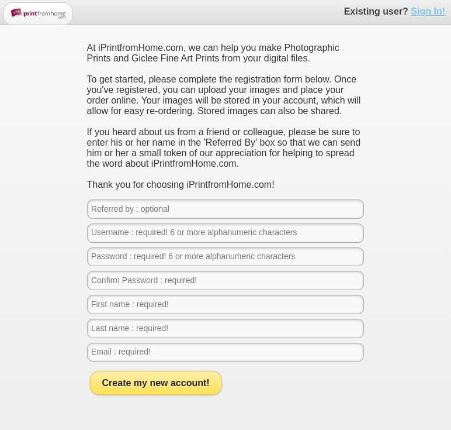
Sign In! (428, 11)
